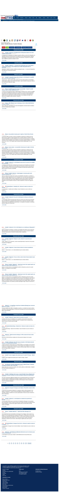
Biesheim (23, 40)
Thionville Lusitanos (33, 40)
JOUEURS (12, 47)
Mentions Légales (5, 469)
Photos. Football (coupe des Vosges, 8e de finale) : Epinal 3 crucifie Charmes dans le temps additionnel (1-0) (17, 89)
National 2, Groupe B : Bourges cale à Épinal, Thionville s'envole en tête (20, 387)
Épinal (10, 40)
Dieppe (5, 40)
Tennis (7, 15)
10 (25, 443)
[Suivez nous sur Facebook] (15, 15)
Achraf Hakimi (5, 486)
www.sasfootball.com (17, 467)
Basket (4, 15)
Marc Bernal (4, 487)
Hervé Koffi (4, 481)
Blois (41, 40)
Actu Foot (4, 475)
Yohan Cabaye (5, 482)
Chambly (7, 40)
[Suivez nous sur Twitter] (17, 15)
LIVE (7, 47)
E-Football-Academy (22, 474)
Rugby (2, 15)
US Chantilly (38, 40)
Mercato (9, 15)
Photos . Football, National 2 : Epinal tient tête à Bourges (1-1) (18, 411)
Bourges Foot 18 (2, 40)
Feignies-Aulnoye (20, 40)
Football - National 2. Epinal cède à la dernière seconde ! (16, 317)
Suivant (29, 443)
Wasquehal (36, 40)
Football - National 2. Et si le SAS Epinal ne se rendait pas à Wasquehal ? (20, 227)
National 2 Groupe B (27, 47)
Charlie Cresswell (5, 488)
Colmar (12, 40)
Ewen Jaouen (4, 479)
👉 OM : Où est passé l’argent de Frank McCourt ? (13, 20)
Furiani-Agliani (15, 40)
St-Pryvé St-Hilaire (17, 40)
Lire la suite (4, 60)
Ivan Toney (4, 484)
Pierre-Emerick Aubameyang (7, 485)
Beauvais (25, 40)
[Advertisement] (29, 30)
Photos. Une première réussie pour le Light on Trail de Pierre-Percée (19, 134)
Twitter (3, 474)
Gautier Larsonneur (6, 480)
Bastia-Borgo (30, 40)
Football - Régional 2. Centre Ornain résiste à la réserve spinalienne (19, 247)
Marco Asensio (5, 483)
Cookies (3, 470)
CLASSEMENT (18, 47)
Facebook (4, 473)
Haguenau (28, 40)
